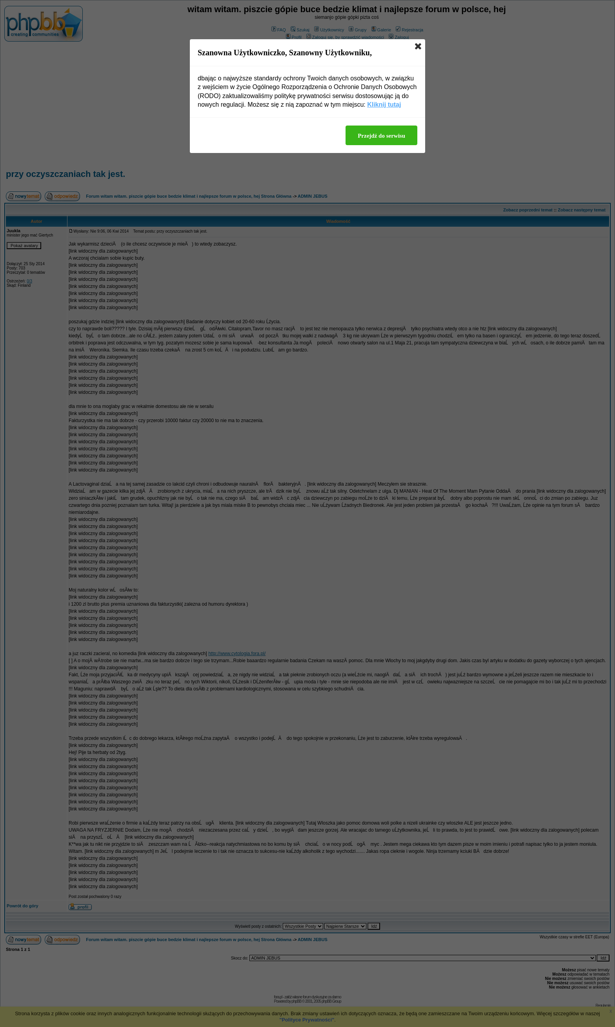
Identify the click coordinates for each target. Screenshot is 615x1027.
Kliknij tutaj (384, 104)
